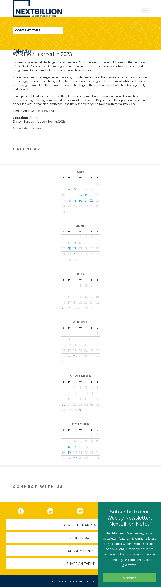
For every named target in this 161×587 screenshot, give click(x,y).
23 (75, 254)
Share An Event (80, 564)
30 (80, 410)
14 (86, 195)
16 (74, 249)
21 (86, 200)
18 (69, 200)
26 (63, 308)
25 (75, 356)
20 (80, 200)
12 (74, 195)
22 (91, 200)
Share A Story (80, 551)
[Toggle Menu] (145, 10)
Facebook (23, 510)
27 (75, 458)
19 (75, 200)
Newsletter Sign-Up (81, 525)
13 (80, 195)
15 (69, 249)
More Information (27, 128)
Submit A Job (80, 538)
